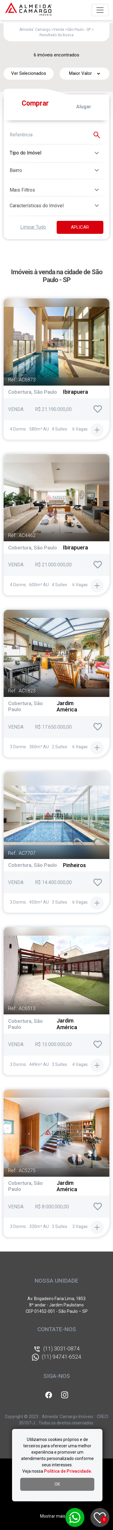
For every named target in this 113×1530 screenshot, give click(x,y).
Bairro (16, 170)
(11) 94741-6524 (56, 1357)
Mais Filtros (22, 190)
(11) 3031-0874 (56, 1349)
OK (57, 1484)
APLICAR (80, 227)
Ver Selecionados (28, 73)
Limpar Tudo (33, 227)
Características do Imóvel (37, 205)
